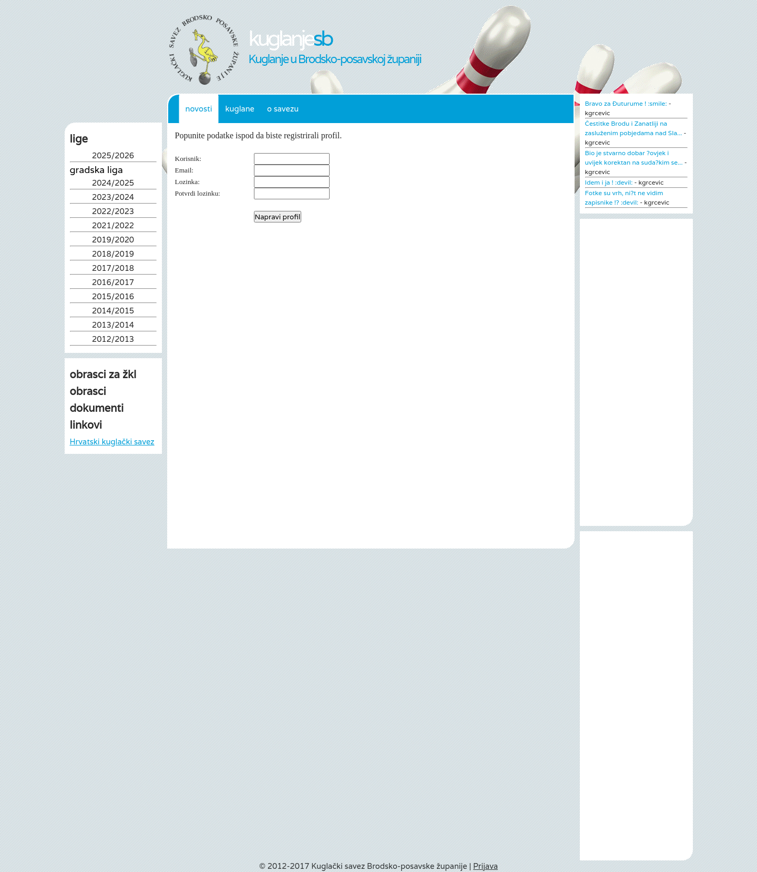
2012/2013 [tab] (113, 340)
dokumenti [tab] (97, 408)
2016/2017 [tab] (113, 283)
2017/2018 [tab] (113, 269)
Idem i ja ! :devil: (609, 182)
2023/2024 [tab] (113, 198)
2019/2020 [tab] (113, 241)
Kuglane (239, 109)
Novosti (199, 109)
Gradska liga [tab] (96, 170)
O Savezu (283, 109)
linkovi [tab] (86, 425)
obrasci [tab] (88, 391)
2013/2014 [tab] (113, 326)
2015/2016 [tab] (113, 297)
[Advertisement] (113, 564)
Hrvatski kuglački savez (112, 442)
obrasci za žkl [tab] (103, 374)
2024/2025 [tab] (113, 184)
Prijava (485, 866)
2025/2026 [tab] (113, 156)
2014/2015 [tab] (113, 312)
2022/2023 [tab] (113, 212)
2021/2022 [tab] (113, 226)
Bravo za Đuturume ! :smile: (626, 103)
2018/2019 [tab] (113, 255)
